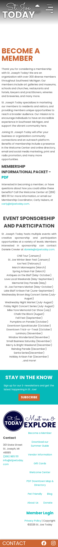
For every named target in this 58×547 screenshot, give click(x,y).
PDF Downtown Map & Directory (40, 483)
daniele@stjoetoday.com (39, 249)
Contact (14, 543)
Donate (47, 502)
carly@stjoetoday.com (15, 204)
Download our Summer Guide (40, 444)
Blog (49, 494)
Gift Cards (40, 463)
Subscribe (29, 397)
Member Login (40, 512)
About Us (32, 502)
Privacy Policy (32, 520)
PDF (5, 177)
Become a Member (40, 433)
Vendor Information (40, 454)
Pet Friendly (35, 494)
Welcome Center (39, 472)
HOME (18, 10)
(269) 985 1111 (11, 456)
